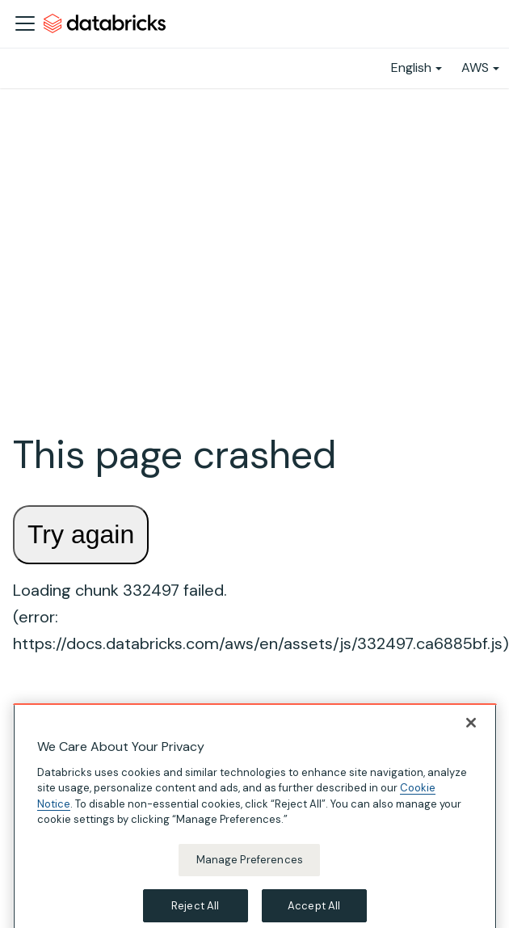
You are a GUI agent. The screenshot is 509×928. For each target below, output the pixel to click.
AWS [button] (475, 67)
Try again (80, 534)
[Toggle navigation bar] (25, 23)
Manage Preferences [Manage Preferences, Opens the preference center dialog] (249, 871)
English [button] (411, 67)
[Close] (471, 734)
